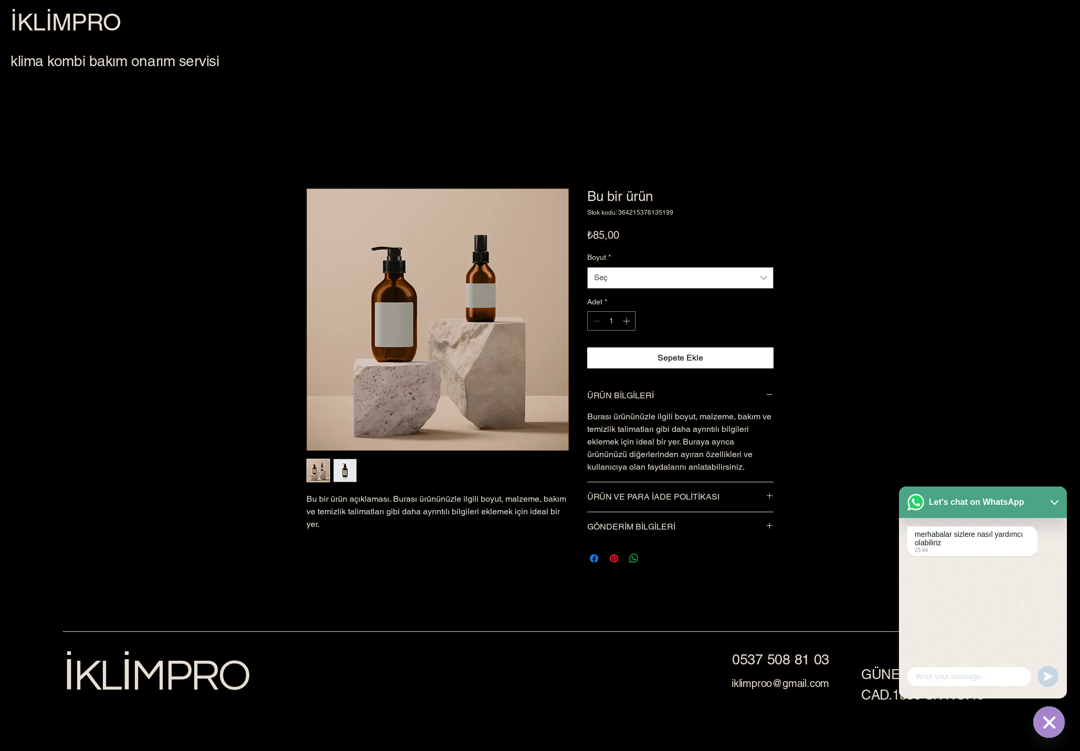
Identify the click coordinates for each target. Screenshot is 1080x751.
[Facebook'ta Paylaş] (594, 558)
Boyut (599, 257)
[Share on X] (654, 558)
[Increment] (627, 321)
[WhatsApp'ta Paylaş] (634, 558)
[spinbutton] (611, 321)
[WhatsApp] (1049, 722)
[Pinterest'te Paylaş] (614, 558)
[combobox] (680, 278)
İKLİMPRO (156, 676)
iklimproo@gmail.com (780, 683)
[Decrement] (595, 321)
